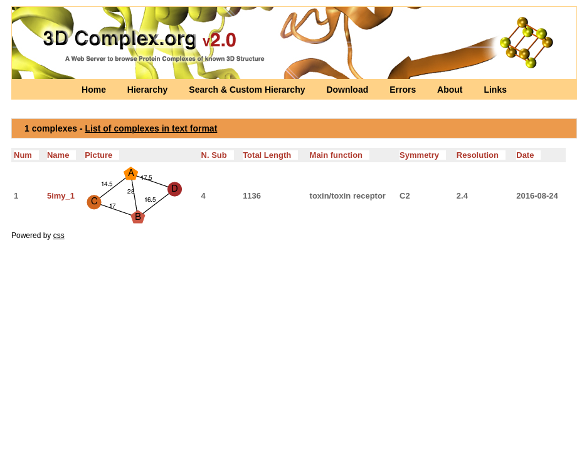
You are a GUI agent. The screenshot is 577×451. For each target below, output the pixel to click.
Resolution (481, 155)
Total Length (270, 155)
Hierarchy (148, 90)
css (59, 235)
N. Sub (217, 155)
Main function (339, 155)
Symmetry (423, 155)
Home (95, 90)
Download (348, 90)
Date (528, 155)
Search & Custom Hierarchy (248, 90)
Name (61, 155)
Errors (403, 90)
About (451, 90)
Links (495, 90)
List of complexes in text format (151, 128)
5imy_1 (61, 195)
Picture (102, 155)
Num (26, 155)
